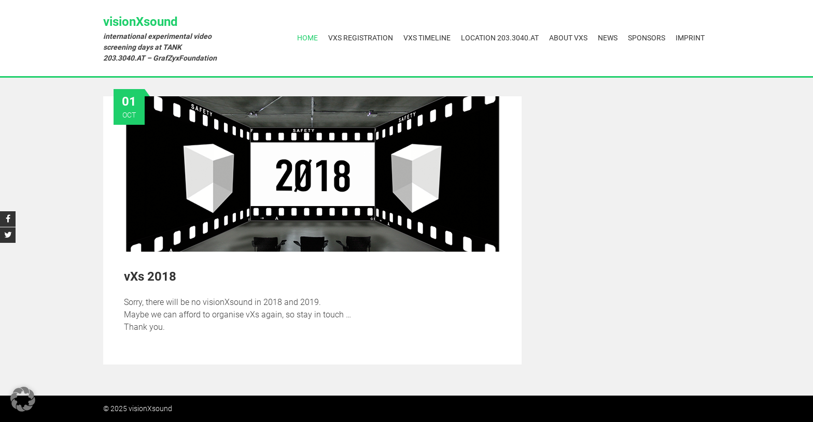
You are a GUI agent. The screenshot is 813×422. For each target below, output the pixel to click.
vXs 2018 (150, 276)
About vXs (568, 38)
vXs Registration (360, 38)
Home (307, 38)
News (608, 38)
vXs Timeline (427, 38)
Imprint (690, 38)
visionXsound (140, 21)
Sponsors (646, 38)
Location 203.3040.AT (500, 38)
